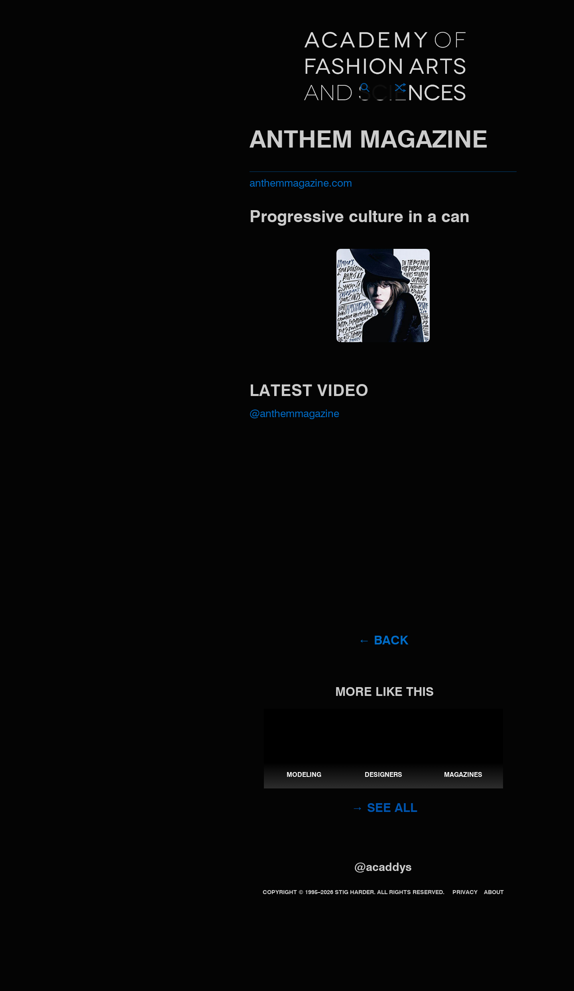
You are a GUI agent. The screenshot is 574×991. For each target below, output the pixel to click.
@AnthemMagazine (294, 414)
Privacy (465, 892)
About (494, 892)
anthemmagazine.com (301, 184)
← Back (383, 641)
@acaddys (383, 868)
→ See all (384, 809)
